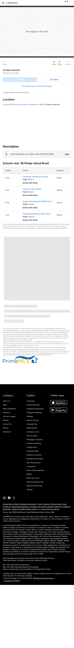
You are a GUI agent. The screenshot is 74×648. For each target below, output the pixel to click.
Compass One (32, 424)
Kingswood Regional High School (36, 214)
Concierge (30, 401)
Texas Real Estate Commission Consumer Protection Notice (25, 560)
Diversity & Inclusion (34, 455)
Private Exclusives (33, 405)
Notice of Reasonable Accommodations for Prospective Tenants (27, 569)
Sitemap (30, 490)
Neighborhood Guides (35, 459)
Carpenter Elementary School (35, 176)
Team (5, 405)
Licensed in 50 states (12, 581)
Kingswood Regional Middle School (37, 201)
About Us (6, 401)
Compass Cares (32, 451)
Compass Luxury (33, 432)
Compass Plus (32, 447)
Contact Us (7, 424)
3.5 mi (59, 202)
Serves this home (30, 183)
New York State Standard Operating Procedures (21, 567)
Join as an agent (9, 416)
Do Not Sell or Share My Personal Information (20, 504)
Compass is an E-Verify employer (41, 507)
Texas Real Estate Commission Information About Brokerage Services (28, 558)
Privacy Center (56, 504)
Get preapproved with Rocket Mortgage (37, 86)
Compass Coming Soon (35, 409)
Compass (6, 105)
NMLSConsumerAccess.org (43, 578)
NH (13, 105)
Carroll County (21, 105)
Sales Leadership (9, 409)
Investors (6, 413)
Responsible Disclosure (20, 507)
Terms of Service (43, 504)
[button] (3, 3)
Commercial (31, 466)
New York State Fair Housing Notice (16, 565)
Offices (5, 428)
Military (29, 474)
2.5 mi (59, 178)
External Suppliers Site (35, 482)
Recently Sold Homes (34, 486)
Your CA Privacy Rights (50, 509)
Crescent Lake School (32, 189)
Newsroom (7, 432)
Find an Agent (32, 436)
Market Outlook (33, 420)
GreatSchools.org (40, 224)
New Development (33, 463)
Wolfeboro (33, 105)
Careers (6, 420)
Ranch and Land (33, 478)
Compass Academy (34, 443)
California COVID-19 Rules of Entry (24, 509)
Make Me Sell (32, 428)
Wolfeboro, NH (8, 73)
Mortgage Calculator (34, 440)
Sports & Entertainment (35, 470)
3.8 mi (59, 190)
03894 (16, 73)
